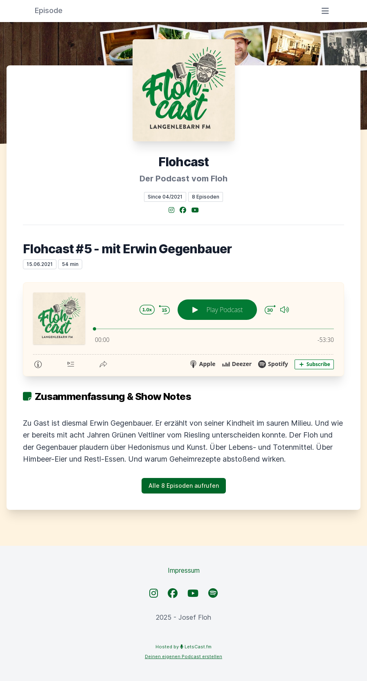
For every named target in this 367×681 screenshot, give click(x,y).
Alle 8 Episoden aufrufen (184, 485)
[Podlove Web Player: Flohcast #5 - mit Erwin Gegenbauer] (183, 329)
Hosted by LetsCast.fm (183, 647)
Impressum (184, 570)
